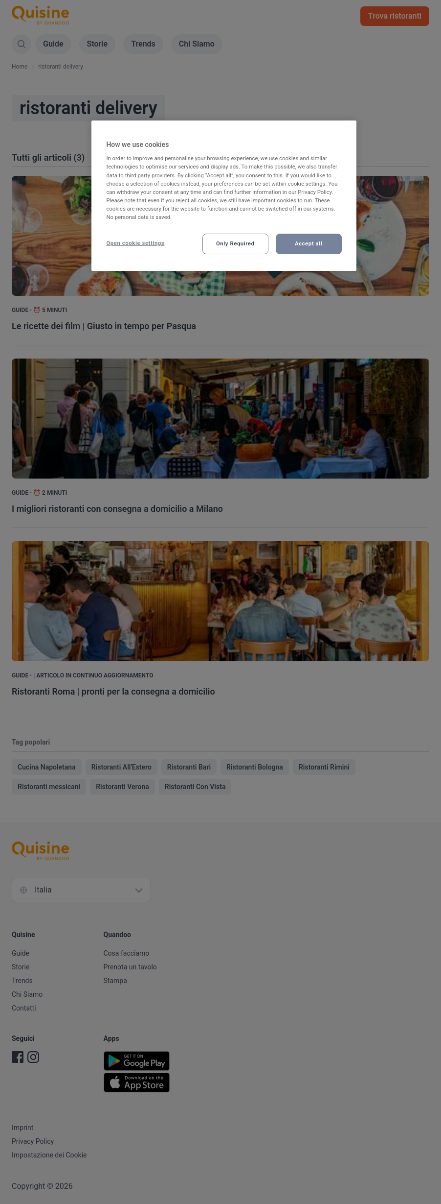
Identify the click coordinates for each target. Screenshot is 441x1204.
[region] (223, 195)
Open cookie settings (135, 243)
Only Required (235, 243)
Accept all (308, 243)
